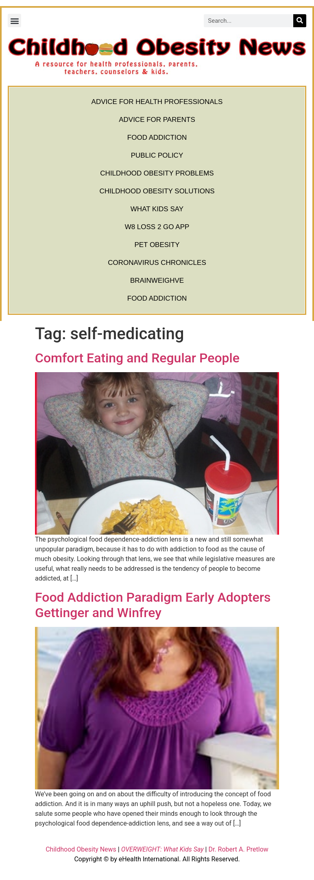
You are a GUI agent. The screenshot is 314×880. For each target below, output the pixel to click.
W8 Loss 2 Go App (157, 227)
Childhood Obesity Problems (157, 173)
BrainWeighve (157, 280)
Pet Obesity (156, 245)
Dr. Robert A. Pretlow (238, 849)
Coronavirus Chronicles (157, 263)
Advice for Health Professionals (157, 102)
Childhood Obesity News (81, 849)
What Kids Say (157, 209)
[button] (14, 20)
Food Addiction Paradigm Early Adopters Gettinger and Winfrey (153, 605)
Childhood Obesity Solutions (156, 191)
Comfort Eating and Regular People (137, 358)
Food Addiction (157, 137)
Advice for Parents (157, 120)
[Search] (299, 20)
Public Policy (157, 155)
